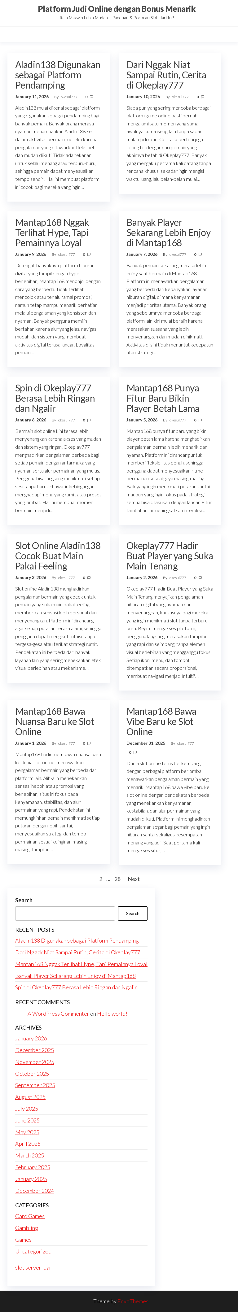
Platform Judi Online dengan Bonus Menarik (117, 9)
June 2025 (27, 1120)
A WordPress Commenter (58, 1013)
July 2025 (26, 1108)
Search (24, 900)
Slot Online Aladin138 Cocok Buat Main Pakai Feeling (57, 555)
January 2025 (31, 1178)
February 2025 (32, 1167)
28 (117, 878)
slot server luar (33, 1267)
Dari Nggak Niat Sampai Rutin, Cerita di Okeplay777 (166, 74)
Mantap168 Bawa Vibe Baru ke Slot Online (161, 721)
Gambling (26, 1227)
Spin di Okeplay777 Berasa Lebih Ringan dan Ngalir (55, 398)
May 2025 (27, 1132)
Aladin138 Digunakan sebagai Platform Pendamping (57, 74)
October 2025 (32, 1073)
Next (134, 878)
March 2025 (29, 1155)
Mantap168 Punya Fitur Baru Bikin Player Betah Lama (163, 398)
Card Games (30, 1216)
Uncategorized (33, 1251)
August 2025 (30, 1096)
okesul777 (69, 96)
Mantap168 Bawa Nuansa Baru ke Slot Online (54, 721)
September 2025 (35, 1085)
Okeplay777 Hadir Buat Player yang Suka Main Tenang (169, 555)
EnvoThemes (132, 1301)
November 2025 (34, 1061)
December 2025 (34, 1050)
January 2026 (31, 1038)
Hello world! (112, 1013)
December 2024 (34, 1190)
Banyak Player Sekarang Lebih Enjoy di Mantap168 (168, 232)
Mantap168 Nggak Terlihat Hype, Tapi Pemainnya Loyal (52, 232)
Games (23, 1239)
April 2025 (28, 1143)
